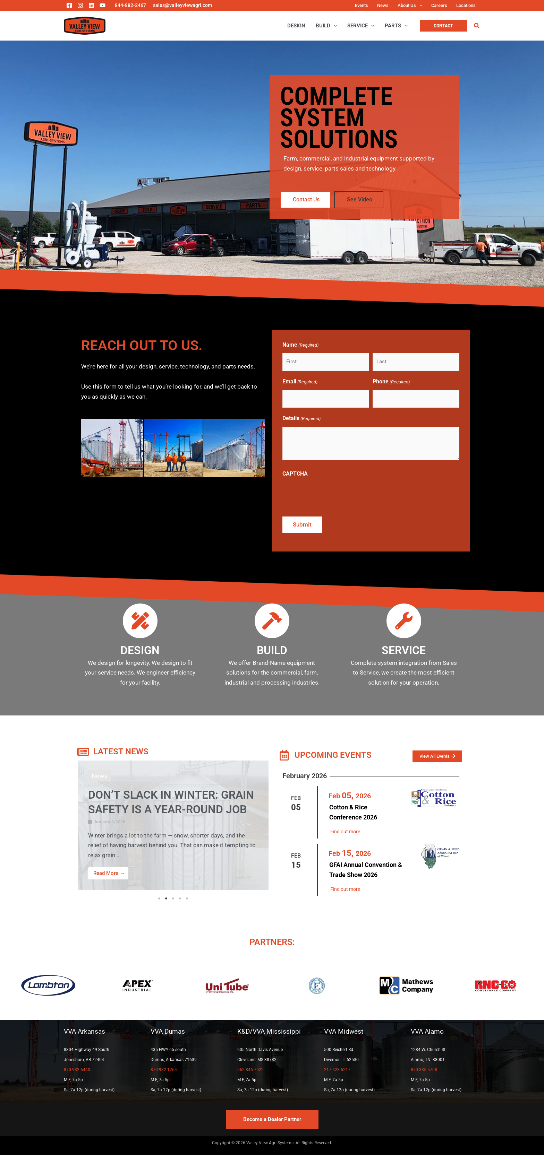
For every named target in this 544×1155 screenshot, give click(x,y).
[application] (419, 5)
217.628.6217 (337, 1069)
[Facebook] (69, 5)
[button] (443, 26)
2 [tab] (166, 898)
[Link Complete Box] (173, 825)
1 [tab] (159, 898)
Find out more (345, 831)
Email (299, 382)
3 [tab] (173, 898)
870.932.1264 (164, 1069)
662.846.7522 (250, 1069)
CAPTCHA (295, 473)
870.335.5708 (424, 1069)
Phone (391, 382)
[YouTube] (102, 5)
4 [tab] (180, 898)
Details (301, 419)
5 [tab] (187, 898)
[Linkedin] (91, 5)
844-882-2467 (130, 5)
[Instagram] (80, 5)
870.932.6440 (77, 1069)
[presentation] (335, 495)
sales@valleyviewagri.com (182, 5)
